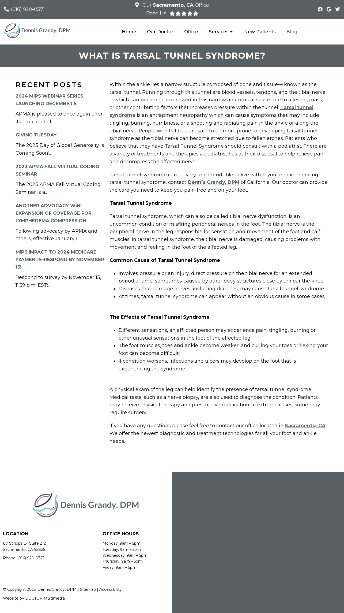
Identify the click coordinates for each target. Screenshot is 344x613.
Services (219, 31)
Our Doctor (160, 31)
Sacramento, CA (305, 426)
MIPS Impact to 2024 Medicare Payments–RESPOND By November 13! (60, 259)
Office (191, 31)
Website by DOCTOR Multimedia (34, 598)
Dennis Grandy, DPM (214, 182)
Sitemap (88, 589)
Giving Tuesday (36, 135)
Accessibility (110, 589)
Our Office (175, 5)
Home (129, 31)
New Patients (260, 31)
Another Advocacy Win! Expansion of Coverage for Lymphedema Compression (54, 213)
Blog (291, 31)
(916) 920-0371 (28, 9)
